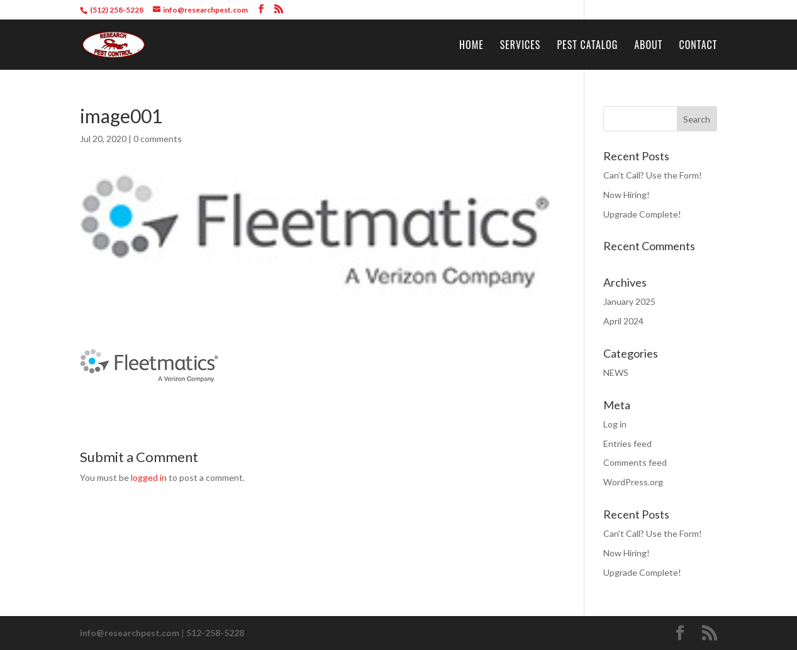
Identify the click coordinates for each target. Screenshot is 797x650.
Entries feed (627, 443)
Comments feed (635, 462)
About (648, 46)
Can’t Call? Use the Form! (652, 175)
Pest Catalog (587, 46)
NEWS (615, 372)
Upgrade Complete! (642, 214)
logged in (149, 477)
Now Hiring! (626, 194)
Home (471, 46)
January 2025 (629, 301)
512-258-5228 (215, 632)
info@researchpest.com (129, 632)
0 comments (157, 138)
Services (520, 46)
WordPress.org (633, 481)
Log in (615, 424)
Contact (698, 46)
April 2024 (623, 321)
